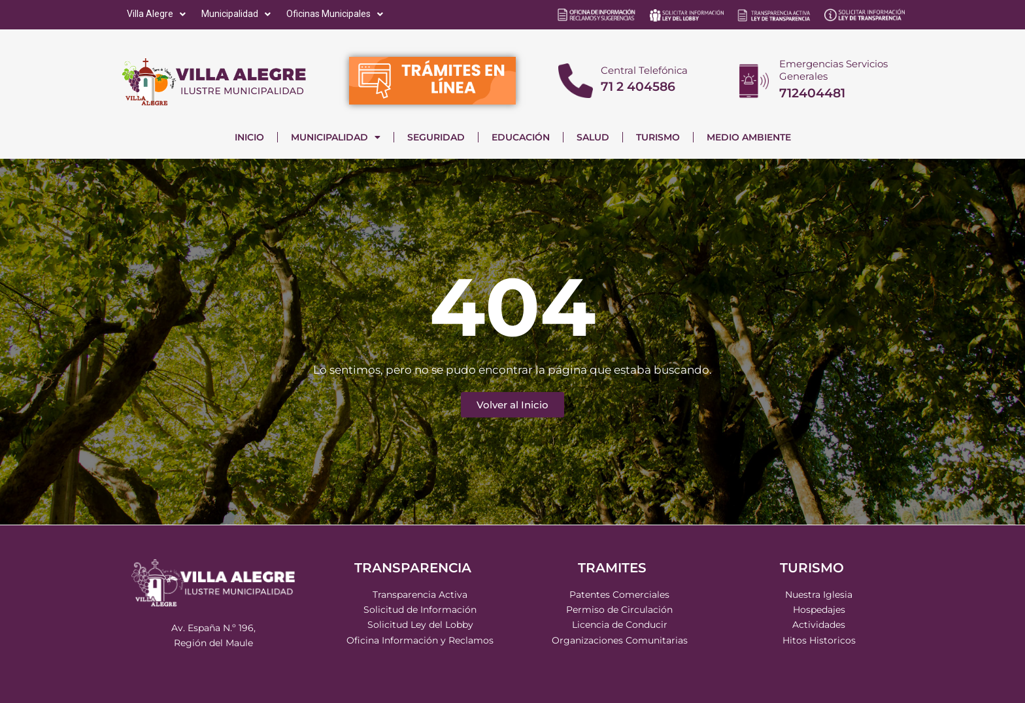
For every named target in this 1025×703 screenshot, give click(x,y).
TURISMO (658, 137)
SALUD (593, 137)
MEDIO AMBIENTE (749, 137)
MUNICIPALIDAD (335, 137)
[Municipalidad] (237, 14)
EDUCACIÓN (521, 137)
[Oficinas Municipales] (336, 14)
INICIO (249, 137)
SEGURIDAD (436, 137)
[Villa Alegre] (157, 14)
